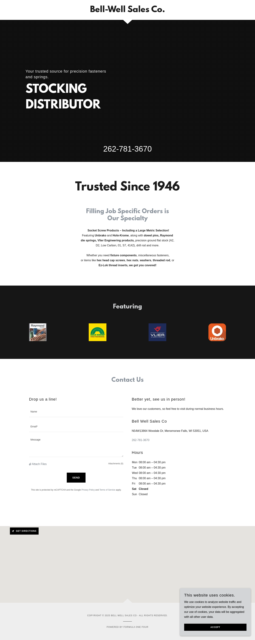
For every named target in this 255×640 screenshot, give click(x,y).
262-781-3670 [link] (127, 148)
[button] (30, 464)
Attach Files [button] (39, 464)
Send (76, 477)
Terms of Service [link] (107, 490)
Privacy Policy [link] (88, 490)
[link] (127, 11)
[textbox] (76, 411)
